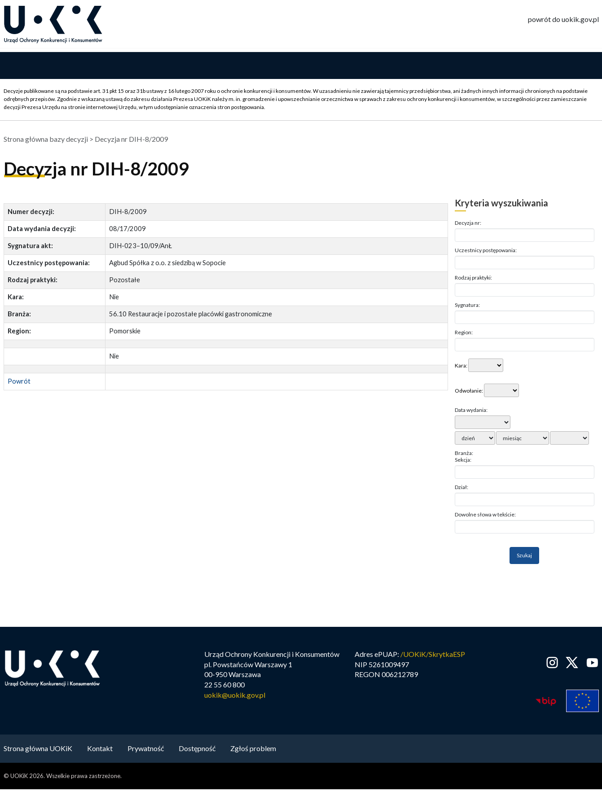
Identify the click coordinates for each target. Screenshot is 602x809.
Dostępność (197, 750)
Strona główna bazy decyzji (46, 141)
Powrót (19, 383)
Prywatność (145, 750)
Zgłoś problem (253, 750)
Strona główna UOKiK (38, 750)
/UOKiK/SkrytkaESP (432, 656)
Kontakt (100, 750)
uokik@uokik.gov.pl (234, 697)
